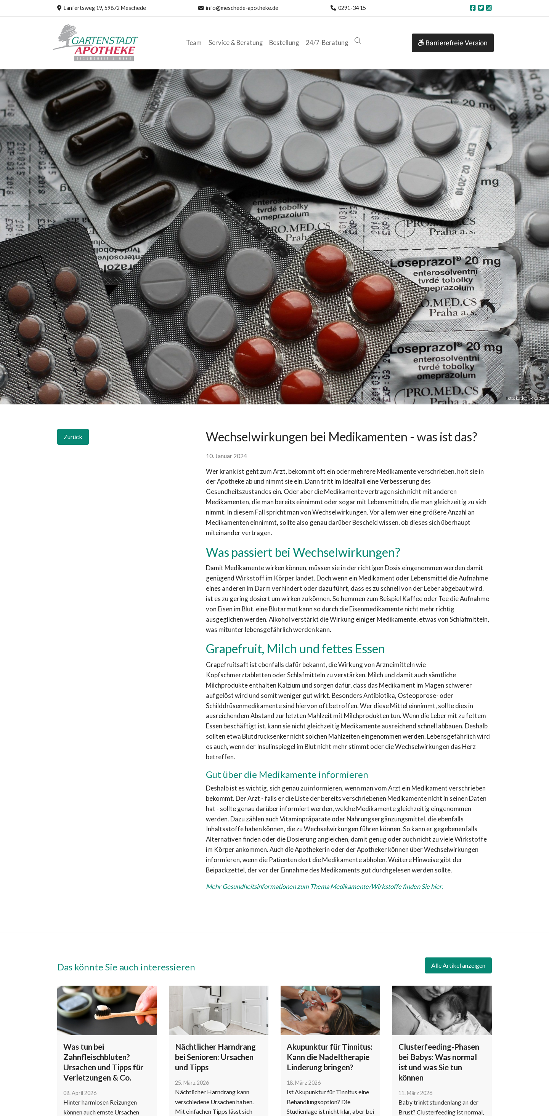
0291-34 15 (352, 8)
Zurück (73, 436)
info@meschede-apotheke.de (242, 8)
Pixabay (537, 398)
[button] (357, 41)
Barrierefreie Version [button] (453, 43)
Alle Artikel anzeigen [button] (458, 965)
